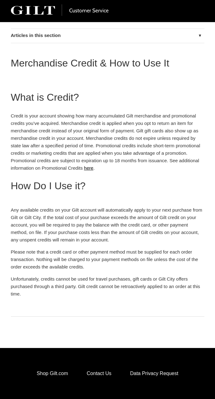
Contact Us (99, 373)
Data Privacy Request (154, 373)
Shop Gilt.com (52, 373)
